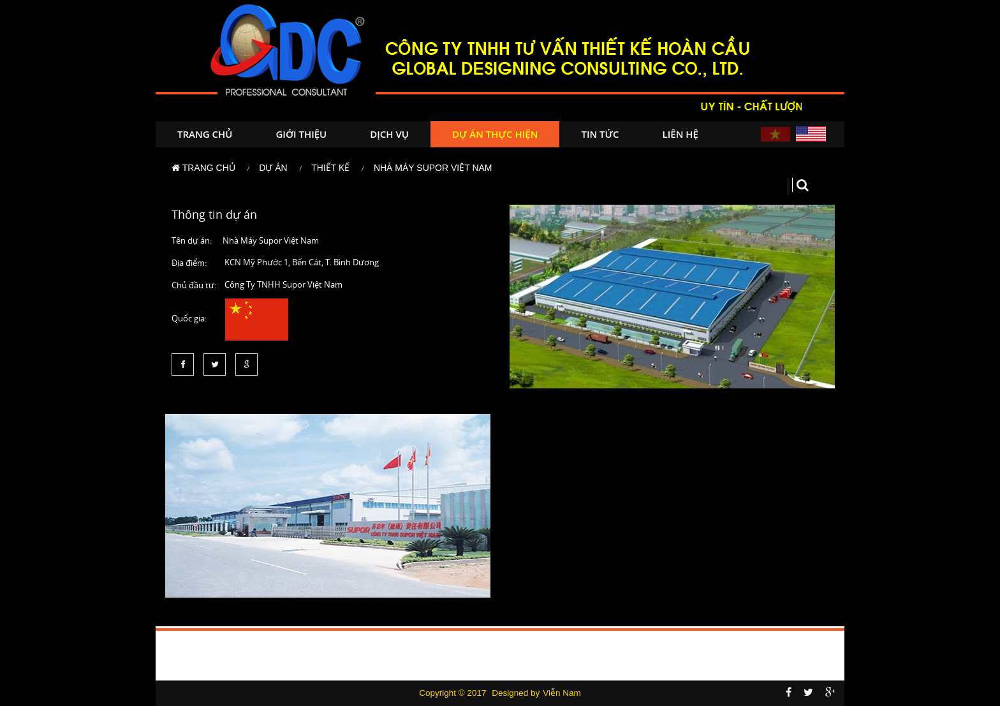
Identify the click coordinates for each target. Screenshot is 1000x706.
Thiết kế (330, 168)
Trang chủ (204, 134)
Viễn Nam (562, 693)
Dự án (273, 168)
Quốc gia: (189, 318)
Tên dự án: (192, 240)
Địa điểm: (189, 262)
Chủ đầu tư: (194, 285)
